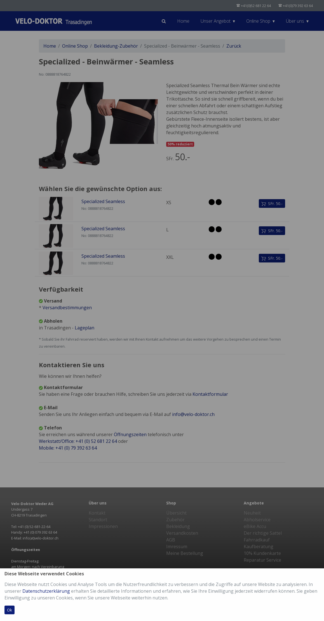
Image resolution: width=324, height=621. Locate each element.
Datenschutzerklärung (46, 591)
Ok (9, 610)
